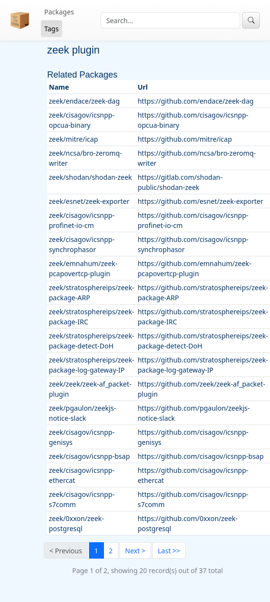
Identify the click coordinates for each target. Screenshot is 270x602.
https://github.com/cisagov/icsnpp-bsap (201, 456)
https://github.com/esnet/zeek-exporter (200, 201)
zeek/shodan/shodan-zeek (90, 177)
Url (143, 87)
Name (59, 87)
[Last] (169, 550)
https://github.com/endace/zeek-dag (196, 101)
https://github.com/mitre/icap (185, 139)
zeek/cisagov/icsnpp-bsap (89, 456)
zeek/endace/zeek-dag (84, 101)
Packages (59, 11)
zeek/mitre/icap (73, 139)
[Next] (135, 550)
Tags (51, 28)
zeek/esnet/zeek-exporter (89, 201)
